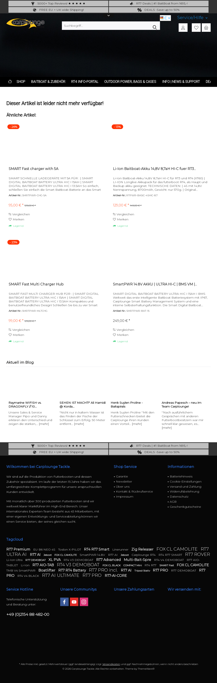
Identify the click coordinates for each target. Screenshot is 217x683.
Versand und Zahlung (185, 486)
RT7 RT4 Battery (72, 570)
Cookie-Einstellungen (186, 481)
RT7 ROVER (197, 554)
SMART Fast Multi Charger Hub (36, 284)
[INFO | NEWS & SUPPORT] (181, 82)
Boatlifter (47, 570)
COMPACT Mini (132, 565)
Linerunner (120, 549)
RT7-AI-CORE (116, 576)
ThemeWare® (146, 668)
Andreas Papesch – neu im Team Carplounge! (181, 404)
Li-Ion (25, 565)
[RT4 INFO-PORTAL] (84, 82)
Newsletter (124, 481)
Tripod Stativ (142, 570)
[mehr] (44, 424)
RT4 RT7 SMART (171, 555)
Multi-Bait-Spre (138, 560)
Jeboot (47, 554)
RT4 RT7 (151, 565)
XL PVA (55, 560)
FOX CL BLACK (112, 565)
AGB (173, 502)
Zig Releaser (142, 549)
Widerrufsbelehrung (184, 491)
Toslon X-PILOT (70, 549)
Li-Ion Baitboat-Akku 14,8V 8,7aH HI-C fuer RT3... (154, 169)
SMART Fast (167, 565)
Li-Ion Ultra (14, 560)
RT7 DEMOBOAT (35, 560)
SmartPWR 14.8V (93, 555)
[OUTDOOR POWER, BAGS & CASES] (130, 82)
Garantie (122, 476)
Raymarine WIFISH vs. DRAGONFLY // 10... (24, 404)
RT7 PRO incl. (104, 570)
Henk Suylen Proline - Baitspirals (127, 404)
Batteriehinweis (181, 476)
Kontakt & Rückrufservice (134, 491)
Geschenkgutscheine (185, 507)
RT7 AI (35, 555)
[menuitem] (192, 17)
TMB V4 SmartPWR (21, 570)
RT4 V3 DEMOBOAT (79, 560)
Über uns (122, 486)
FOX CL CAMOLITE (177, 549)
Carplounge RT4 (144, 555)
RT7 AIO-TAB (43, 565)
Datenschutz (179, 496)
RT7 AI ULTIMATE (61, 575)
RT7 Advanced (109, 560)
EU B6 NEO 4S (44, 549)
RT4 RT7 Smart (97, 549)
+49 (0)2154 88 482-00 (27, 614)
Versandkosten (111, 664)
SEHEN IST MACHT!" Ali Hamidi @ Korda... (83, 404)
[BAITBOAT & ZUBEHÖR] (48, 82)
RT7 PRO (161, 570)
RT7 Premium (18, 549)
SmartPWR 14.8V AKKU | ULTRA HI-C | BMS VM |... (155, 284)
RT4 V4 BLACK (28, 576)
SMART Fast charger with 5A (33, 169)
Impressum (124, 496)
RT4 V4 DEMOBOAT (169, 560)
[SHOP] (21, 82)
